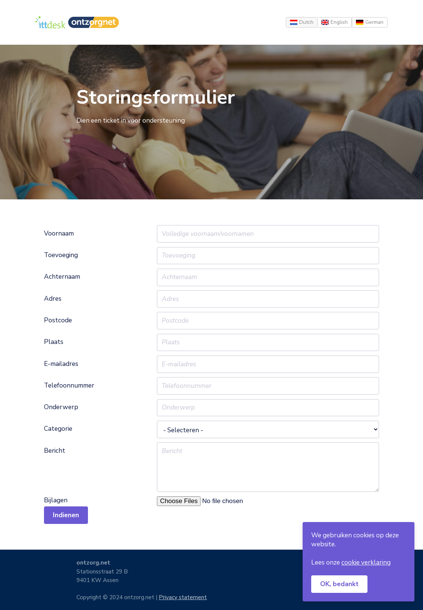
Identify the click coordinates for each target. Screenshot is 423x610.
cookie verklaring (366, 562)
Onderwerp (61, 407)
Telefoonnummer (69, 386)
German (374, 22)
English (339, 22)
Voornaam (59, 234)
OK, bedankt (339, 583)
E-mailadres (61, 364)
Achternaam (62, 277)
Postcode (58, 320)
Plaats (53, 342)
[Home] (50, 22)
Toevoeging (61, 255)
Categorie (58, 429)
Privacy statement (183, 597)
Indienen (66, 515)
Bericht (54, 451)
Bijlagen (55, 500)
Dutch (306, 22)
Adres (52, 299)
